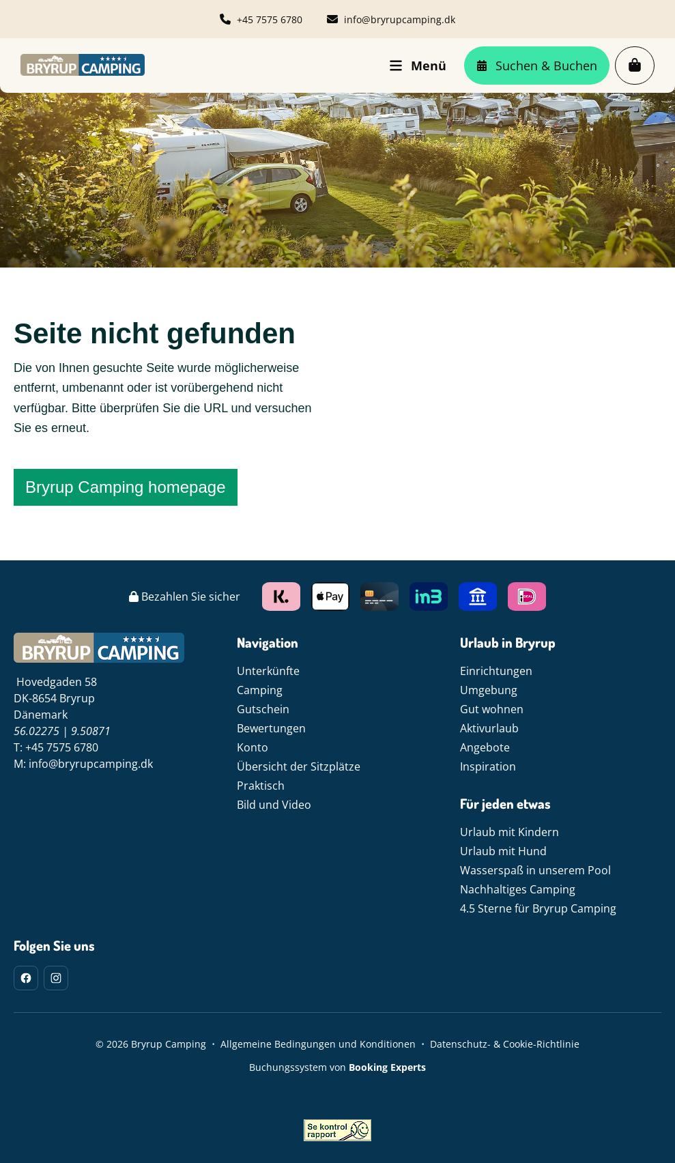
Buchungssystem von (337, 1067)
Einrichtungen (496, 670)
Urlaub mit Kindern (509, 831)
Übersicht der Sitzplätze (298, 766)
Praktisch (261, 785)
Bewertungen (271, 728)
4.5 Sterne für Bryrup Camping (538, 908)
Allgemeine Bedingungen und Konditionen (318, 1043)
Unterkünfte (268, 670)
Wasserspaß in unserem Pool (535, 870)
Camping (260, 690)
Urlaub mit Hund (503, 851)
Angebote (485, 747)
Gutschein (263, 709)
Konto (252, 747)
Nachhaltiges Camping (517, 889)
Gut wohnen (491, 709)
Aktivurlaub (489, 728)
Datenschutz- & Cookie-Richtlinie (504, 1043)
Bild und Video (274, 804)
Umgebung (488, 690)
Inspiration (488, 766)
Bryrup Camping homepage (125, 487)
